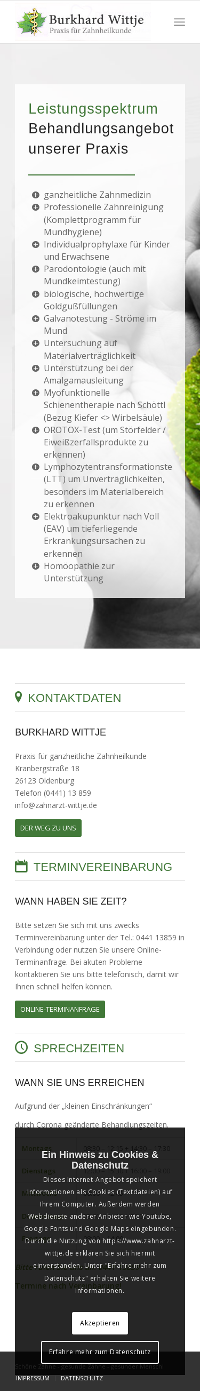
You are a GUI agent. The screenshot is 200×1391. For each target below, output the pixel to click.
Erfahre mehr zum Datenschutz (100, 1351)
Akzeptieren (100, 1323)
